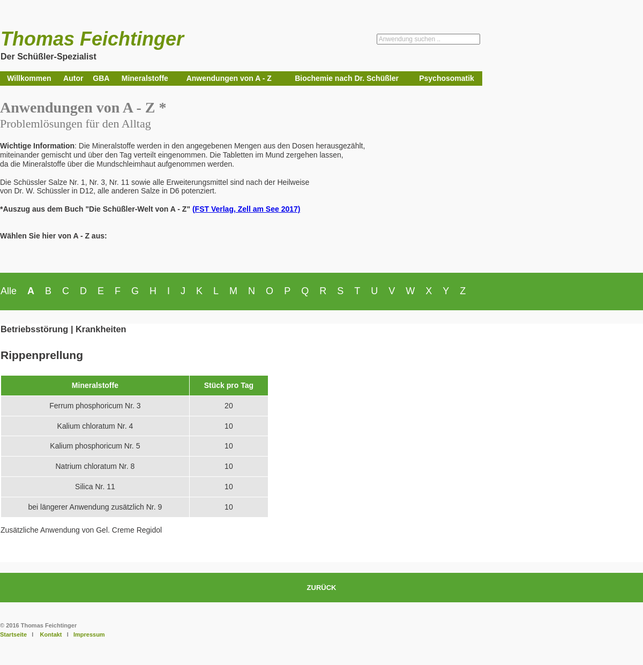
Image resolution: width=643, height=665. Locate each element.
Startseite (13, 634)
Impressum (89, 634)
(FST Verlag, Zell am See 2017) (246, 209)
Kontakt (51, 634)
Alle (9, 291)
